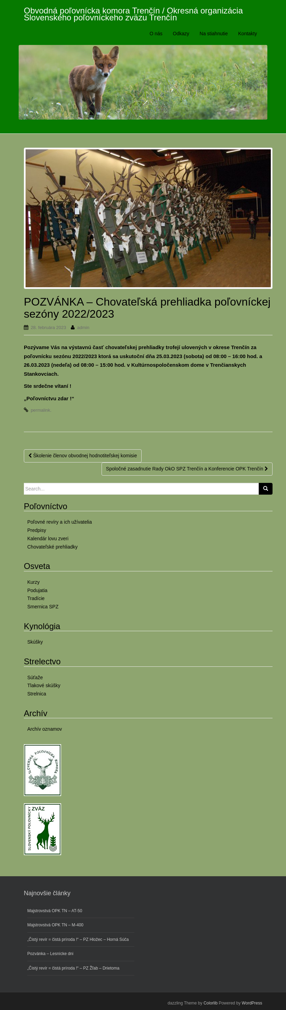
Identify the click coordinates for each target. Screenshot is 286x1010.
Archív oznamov (44, 729)
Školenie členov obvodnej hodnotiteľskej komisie (82, 455)
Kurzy (33, 582)
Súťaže (35, 677)
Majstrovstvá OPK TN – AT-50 (54, 910)
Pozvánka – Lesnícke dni (50, 953)
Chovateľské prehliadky (52, 547)
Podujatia (37, 590)
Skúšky (35, 642)
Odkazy (181, 33)
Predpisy (36, 530)
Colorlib (210, 1003)
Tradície (36, 598)
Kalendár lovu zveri (47, 538)
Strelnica (36, 693)
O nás (156, 33)
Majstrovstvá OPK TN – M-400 (55, 925)
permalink (40, 410)
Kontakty (247, 33)
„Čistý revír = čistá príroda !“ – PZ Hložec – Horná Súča (78, 939)
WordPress (252, 1003)
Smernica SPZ (42, 606)
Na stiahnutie (214, 33)
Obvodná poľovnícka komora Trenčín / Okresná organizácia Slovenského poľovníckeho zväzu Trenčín (133, 12)
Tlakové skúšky (43, 685)
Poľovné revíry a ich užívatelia (59, 522)
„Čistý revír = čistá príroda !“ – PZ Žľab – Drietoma (73, 968)
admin (83, 327)
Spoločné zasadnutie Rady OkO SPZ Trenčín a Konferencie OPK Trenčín (187, 468)
